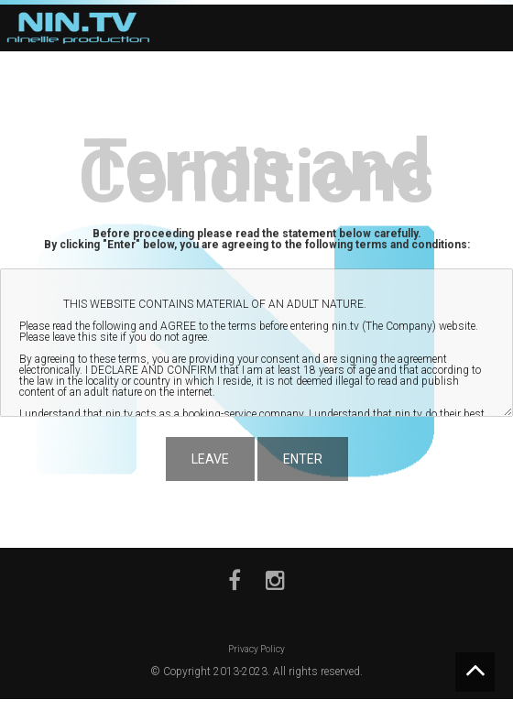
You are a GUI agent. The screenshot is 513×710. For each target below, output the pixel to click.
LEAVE (210, 459)
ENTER (302, 459)
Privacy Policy (256, 649)
